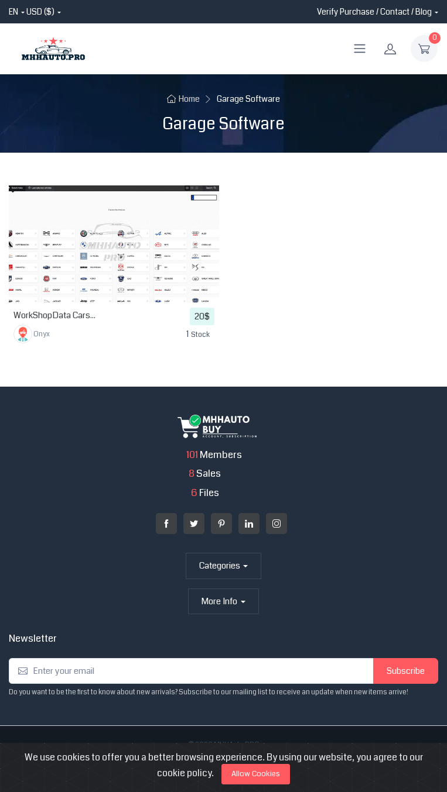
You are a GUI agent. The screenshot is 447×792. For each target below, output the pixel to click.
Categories (219, 565)
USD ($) (40, 12)
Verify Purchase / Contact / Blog (374, 12)
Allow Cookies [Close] (255, 774)
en (13, 12)
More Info (219, 601)
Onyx (31, 334)
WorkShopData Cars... (54, 315)
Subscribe (406, 670)
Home (183, 99)
